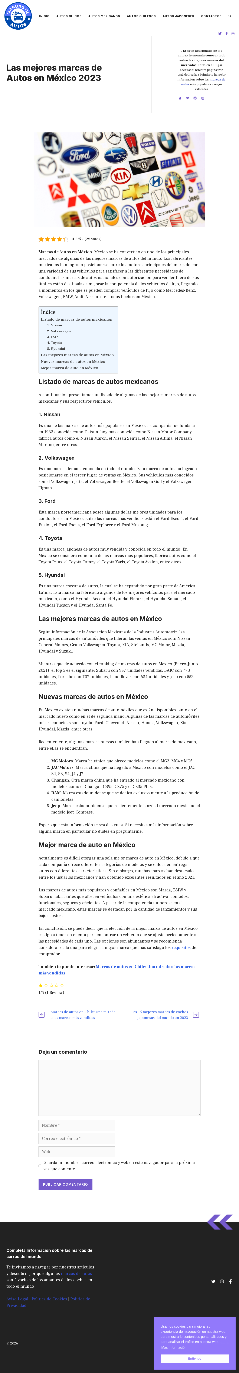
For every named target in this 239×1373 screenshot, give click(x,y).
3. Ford (53, 337)
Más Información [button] (173, 1347)
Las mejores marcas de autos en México (77, 354)
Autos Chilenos (141, 16)
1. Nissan (54, 325)
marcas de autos (76, 1273)
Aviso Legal (17, 1299)
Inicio (44, 16)
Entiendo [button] (194, 1358)
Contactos (211, 16)
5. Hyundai (56, 348)
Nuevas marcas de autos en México (73, 361)
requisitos (181, 947)
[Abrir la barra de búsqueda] (230, 16)
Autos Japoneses (178, 16)
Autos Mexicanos (104, 16)
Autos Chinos (69, 16)
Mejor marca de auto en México (69, 367)
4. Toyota (54, 342)
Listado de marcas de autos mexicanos (76, 319)
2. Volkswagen (59, 331)
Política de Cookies (49, 1299)
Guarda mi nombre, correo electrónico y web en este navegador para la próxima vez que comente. (119, 1166)
